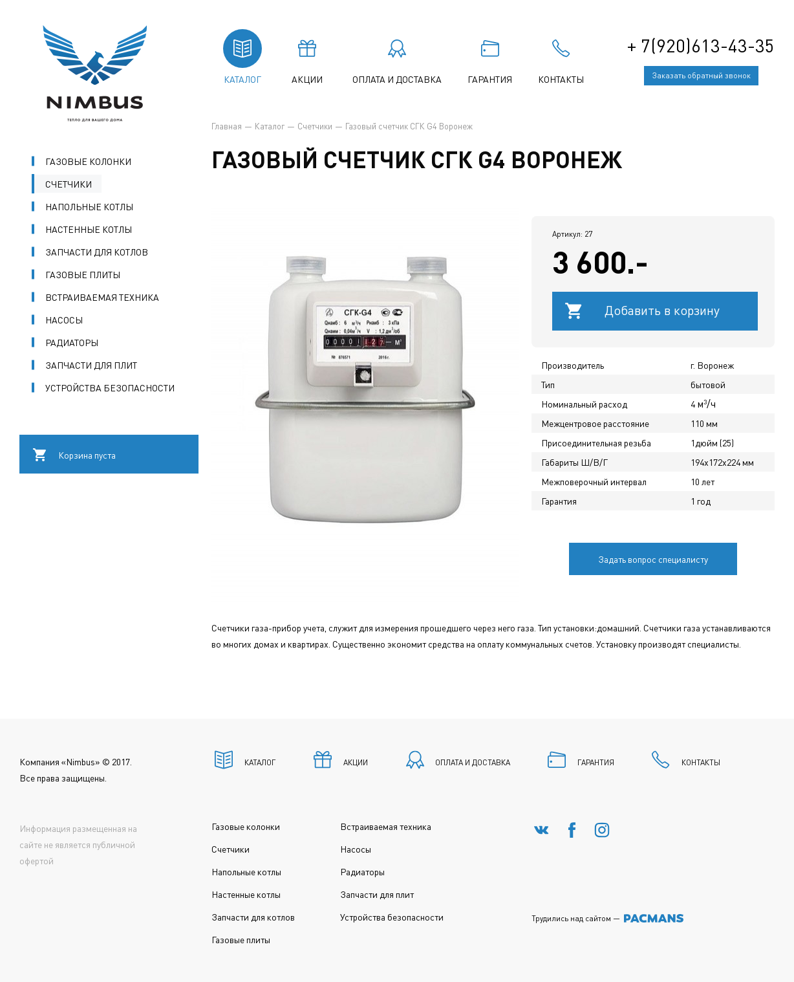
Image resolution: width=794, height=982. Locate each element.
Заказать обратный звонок (701, 75)
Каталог (269, 125)
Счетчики (314, 125)
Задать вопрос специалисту (653, 559)
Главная (226, 125)
